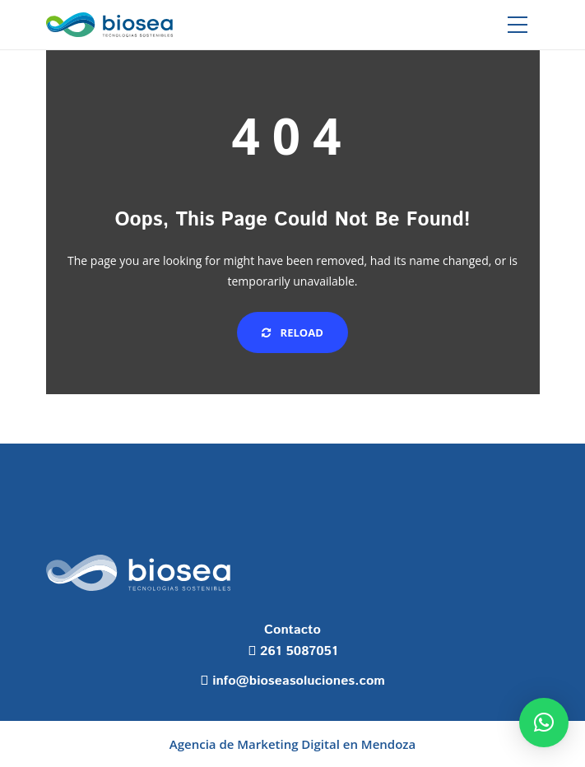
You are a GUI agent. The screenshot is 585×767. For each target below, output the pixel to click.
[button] (544, 722)
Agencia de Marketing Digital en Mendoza (292, 744)
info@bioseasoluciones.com (298, 681)
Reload (292, 332)
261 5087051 (298, 651)
